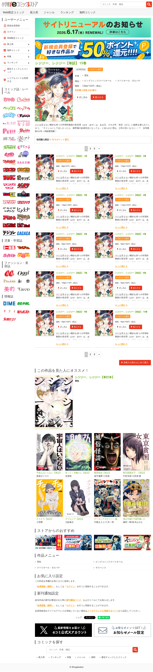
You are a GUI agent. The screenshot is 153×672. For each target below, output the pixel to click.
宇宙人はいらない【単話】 (49, 473)
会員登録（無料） (45, 586)
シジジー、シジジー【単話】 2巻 (130, 156)
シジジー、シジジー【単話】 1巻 (71, 156)
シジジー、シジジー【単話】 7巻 (71, 273)
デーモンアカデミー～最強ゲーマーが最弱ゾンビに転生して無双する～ (107, 519)
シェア (79, 617)
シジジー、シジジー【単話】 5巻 (71, 234)
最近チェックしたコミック (114, 657)
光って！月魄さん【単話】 (77, 473)
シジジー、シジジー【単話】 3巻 (71, 195)
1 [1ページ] (86, 149)
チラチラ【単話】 (44, 519)
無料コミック (87, 12)
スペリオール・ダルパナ (128, 80)
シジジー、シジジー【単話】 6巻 (130, 234)
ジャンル (49, 12)
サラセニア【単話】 (74, 519)
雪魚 (86, 75)
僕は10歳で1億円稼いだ (134, 519)
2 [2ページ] (90, 149)
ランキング (67, 12)
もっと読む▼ (62, 188)
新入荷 (34, 12)
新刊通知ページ (73, 600)
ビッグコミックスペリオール (97, 80)
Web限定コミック (13, 12)
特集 (69, 657)
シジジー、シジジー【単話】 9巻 (71, 312)
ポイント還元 (96, 69)
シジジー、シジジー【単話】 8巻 (130, 273)
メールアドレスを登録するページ (103, 611)
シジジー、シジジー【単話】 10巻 (131, 312)
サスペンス (101, 568)
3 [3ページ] (94, 149)
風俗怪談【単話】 (102, 473)
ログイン (70, 586)
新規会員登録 (13, 25)
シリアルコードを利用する (17, 79)
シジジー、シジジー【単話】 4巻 (130, 195)
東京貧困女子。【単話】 (134, 473)
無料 (93, 657)
